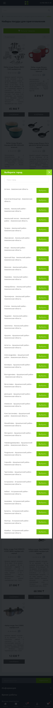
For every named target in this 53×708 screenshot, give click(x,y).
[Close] (49, 172)
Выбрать (42, 190)
